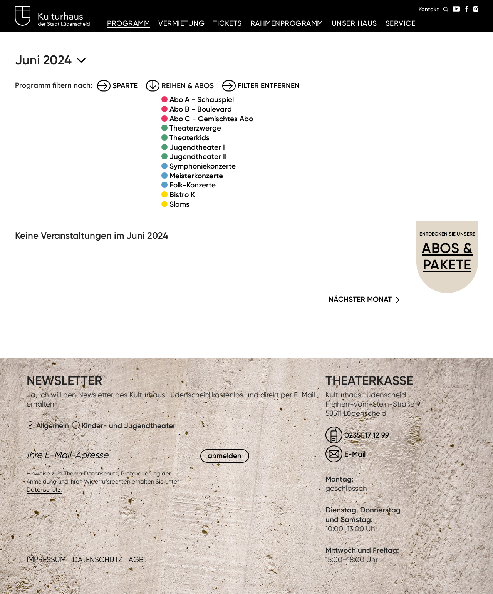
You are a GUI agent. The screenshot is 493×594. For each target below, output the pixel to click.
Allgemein (49, 425)
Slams (179, 204)
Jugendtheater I (197, 147)
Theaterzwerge (195, 128)
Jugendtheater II (198, 156)
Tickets (227, 23)
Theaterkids (189, 137)
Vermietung (181, 23)
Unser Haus (354, 23)
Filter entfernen (269, 85)
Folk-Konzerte (192, 185)
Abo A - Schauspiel (201, 99)
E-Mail (355, 454)
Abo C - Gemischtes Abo (211, 118)
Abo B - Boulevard (200, 109)
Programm (128, 23)
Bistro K (182, 194)
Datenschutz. (44, 489)
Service (401, 23)
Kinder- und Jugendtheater (124, 425)
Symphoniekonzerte (202, 166)
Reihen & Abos (187, 85)
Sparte (125, 85)
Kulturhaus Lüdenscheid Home (52, 16)
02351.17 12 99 (366, 435)
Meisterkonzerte (196, 175)
